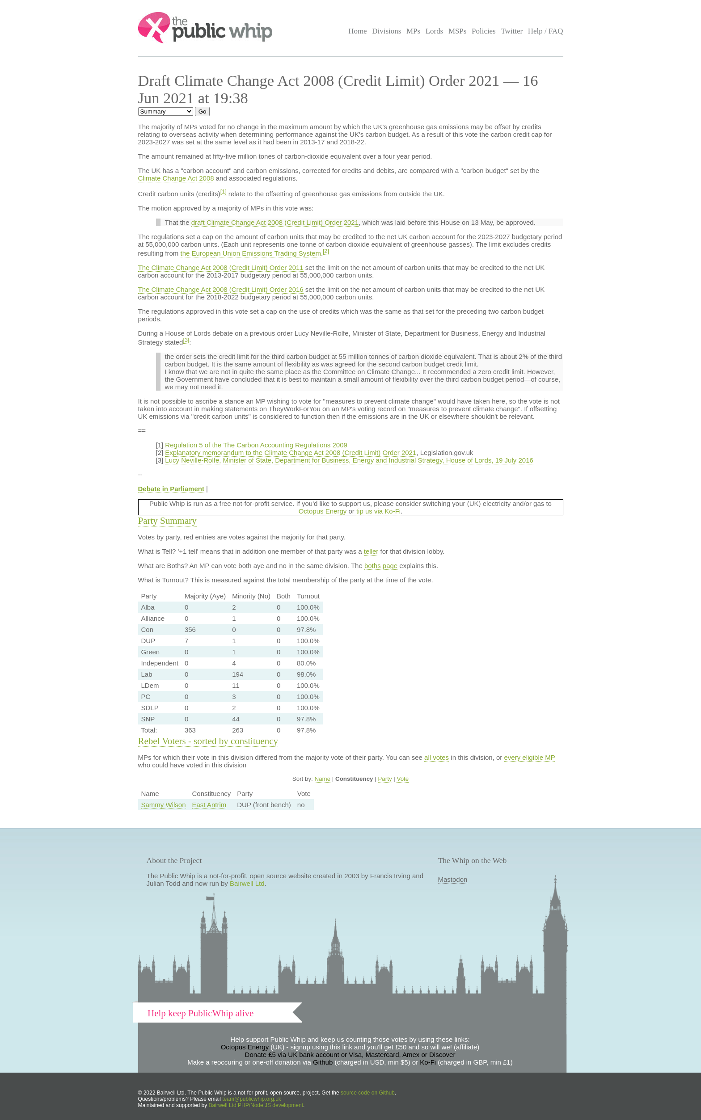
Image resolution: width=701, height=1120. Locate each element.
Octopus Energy (323, 511)
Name (323, 778)
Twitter (512, 31)
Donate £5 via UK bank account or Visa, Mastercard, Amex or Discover (350, 1054)
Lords (434, 31)
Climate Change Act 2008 (176, 178)
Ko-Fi (428, 1062)
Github (323, 1062)
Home (357, 31)
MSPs (457, 31)
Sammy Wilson (163, 804)
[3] (186, 340)
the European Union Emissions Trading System (251, 253)
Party (385, 778)
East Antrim (209, 804)
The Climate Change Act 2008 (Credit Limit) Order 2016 (221, 289)
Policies (484, 31)
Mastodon (453, 879)
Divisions (386, 31)
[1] (223, 192)
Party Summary (167, 520)
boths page (380, 565)
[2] (326, 251)
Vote (403, 778)
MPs (413, 31)
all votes (436, 757)
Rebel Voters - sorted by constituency (208, 741)
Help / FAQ (545, 31)
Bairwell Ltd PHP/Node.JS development (256, 1105)
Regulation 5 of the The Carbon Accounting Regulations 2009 (256, 445)
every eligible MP (529, 757)
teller (371, 551)
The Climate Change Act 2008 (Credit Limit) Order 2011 (221, 267)
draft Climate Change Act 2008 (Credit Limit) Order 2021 (275, 222)
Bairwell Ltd (247, 883)
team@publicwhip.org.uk (251, 1099)
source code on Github (368, 1093)
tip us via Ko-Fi (378, 511)
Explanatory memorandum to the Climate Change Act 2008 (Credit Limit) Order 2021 (290, 452)
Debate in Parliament (171, 489)
